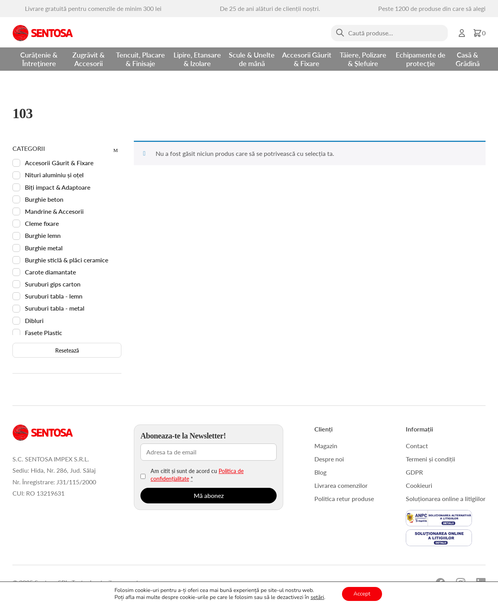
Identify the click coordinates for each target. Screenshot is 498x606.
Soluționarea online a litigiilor (446, 498)
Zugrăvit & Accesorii (88, 59)
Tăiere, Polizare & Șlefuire (363, 59)
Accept (362, 593)
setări (317, 597)
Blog (320, 472)
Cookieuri (419, 485)
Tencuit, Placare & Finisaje (140, 59)
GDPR (414, 472)
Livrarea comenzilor (341, 485)
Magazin (325, 445)
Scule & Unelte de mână (252, 59)
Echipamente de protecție (420, 59)
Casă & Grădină (468, 59)
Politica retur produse (344, 498)
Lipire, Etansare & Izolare (197, 59)
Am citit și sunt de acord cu (197, 474)
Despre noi (329, 458)
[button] (479, 33)
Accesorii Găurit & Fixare (306, 59)
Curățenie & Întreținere (39, 59)
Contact (417, 445)
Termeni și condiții (430, 458)
